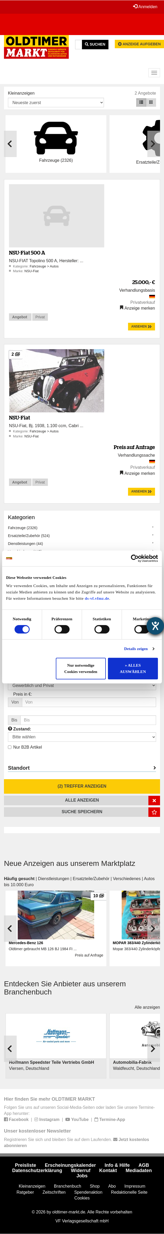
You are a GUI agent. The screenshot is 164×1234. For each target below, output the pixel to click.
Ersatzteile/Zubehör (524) (29, 536)
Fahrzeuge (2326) (22, 528)
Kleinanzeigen (21, 93)
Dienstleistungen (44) (25, 544)
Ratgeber (25, 1192)
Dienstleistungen (53, 878)
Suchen (95, 44)
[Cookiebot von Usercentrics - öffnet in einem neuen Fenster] (135, 558)
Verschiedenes (127, 878)
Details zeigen (136, 649)
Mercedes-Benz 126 (26, 943)
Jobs (82, 1175)
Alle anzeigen (147, 1007)
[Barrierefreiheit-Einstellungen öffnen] (155, 626)
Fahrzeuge (38, 266)
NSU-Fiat (31, 271)
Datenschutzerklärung (37, 1170)
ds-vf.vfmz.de (97, 598)
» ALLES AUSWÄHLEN (133, 668)
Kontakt (108, 1170)
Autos (54, 266)
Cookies (82, 1198)
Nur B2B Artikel (25, 747)
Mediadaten (139, 1170)
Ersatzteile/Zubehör (91, 878)
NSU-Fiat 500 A (27, 253)
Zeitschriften (54, 1192)
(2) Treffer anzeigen (82, 786)
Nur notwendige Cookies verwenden (80, 668)
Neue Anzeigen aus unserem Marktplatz (69, 863)
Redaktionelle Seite (129, 1192)
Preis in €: (22, 694)
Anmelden (145, 6)
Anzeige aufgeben (139, 44)
